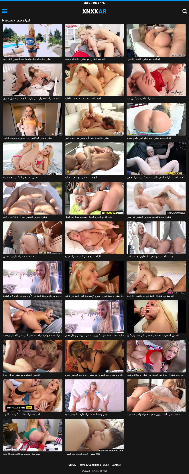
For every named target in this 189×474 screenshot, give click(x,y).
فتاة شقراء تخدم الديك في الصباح (82, 453)
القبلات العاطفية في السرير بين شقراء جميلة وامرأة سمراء (156, 414)
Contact (116, 464)
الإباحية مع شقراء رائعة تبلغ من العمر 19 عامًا (150, 295)
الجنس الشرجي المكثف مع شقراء (21, 177)
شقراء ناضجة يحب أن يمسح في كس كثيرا (87, 137)
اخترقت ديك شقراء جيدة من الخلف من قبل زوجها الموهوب (156, 374)
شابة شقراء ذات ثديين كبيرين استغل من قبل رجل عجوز (94, 335)
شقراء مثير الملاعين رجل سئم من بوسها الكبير (27, 137)
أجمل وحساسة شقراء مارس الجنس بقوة (86, 414)
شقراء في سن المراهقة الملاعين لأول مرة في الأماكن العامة (32, 295)
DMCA (72, 464)
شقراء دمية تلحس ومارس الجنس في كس (149, 216)
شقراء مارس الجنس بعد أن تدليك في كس (25, 216)
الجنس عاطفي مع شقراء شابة (81, 177)
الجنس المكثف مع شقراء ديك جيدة (21, 374)
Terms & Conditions (89, 464)
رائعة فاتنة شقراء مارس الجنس (20, 256)
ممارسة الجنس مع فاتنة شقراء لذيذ (21, 453)
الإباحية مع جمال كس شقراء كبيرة (83, 256)
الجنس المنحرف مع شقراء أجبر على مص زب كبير (153, 335)
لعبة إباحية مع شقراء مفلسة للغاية (83, 98)
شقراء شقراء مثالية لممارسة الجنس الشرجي (27, 58)
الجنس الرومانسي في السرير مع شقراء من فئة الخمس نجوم (94, 374)
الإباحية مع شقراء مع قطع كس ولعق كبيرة (149, 137)
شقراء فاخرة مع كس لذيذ (140, 98)
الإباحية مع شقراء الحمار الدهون (143, 58)
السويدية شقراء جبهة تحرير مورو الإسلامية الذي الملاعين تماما (94, 295)
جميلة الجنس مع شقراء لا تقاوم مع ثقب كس (150, 256)
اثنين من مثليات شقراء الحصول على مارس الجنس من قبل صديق (32, 98)
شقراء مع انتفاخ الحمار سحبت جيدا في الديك (88, 216)
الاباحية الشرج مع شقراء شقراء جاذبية (85, 58)
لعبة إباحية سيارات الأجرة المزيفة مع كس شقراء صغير (155, 177)
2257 (106, 464)
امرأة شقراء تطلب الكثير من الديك (21, 414)
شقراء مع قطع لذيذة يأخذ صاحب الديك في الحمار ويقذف (32, 335)
